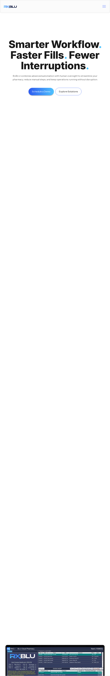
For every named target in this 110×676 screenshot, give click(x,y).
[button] (104, 6)
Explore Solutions (68, 91)
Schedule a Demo (41, 91)
